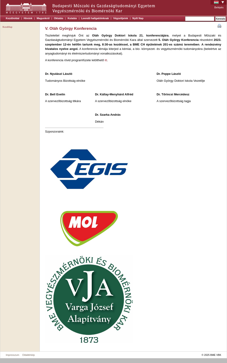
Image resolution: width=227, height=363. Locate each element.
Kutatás (72, 18)
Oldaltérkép (28, 355)
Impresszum (12, 355)
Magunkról (43, 18)
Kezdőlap (7, 26)
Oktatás (58, 18)
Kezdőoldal (12, 18)
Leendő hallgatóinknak (95, 18)
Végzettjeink (120, 18)
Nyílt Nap (138, 18)
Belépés (219, 7)
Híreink (28, 18)
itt (106, 60)
